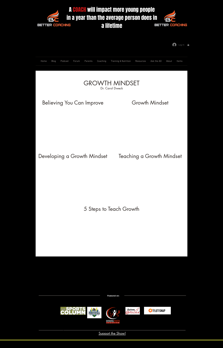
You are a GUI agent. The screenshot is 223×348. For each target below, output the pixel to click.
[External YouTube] (73, 128)
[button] (188, 45)
